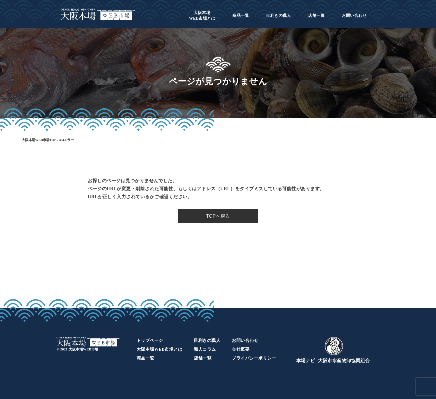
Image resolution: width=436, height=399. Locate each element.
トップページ (150, 340)
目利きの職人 (278, 15)
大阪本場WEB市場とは (159, 349)
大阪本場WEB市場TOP (39, 140)
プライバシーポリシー (254, 358)
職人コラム (205, 349)
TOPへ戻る (218, 216)
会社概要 (240, 349)
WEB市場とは (202, 16)
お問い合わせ (354, 15)
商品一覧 (240, 15)
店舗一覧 (316, 15)
